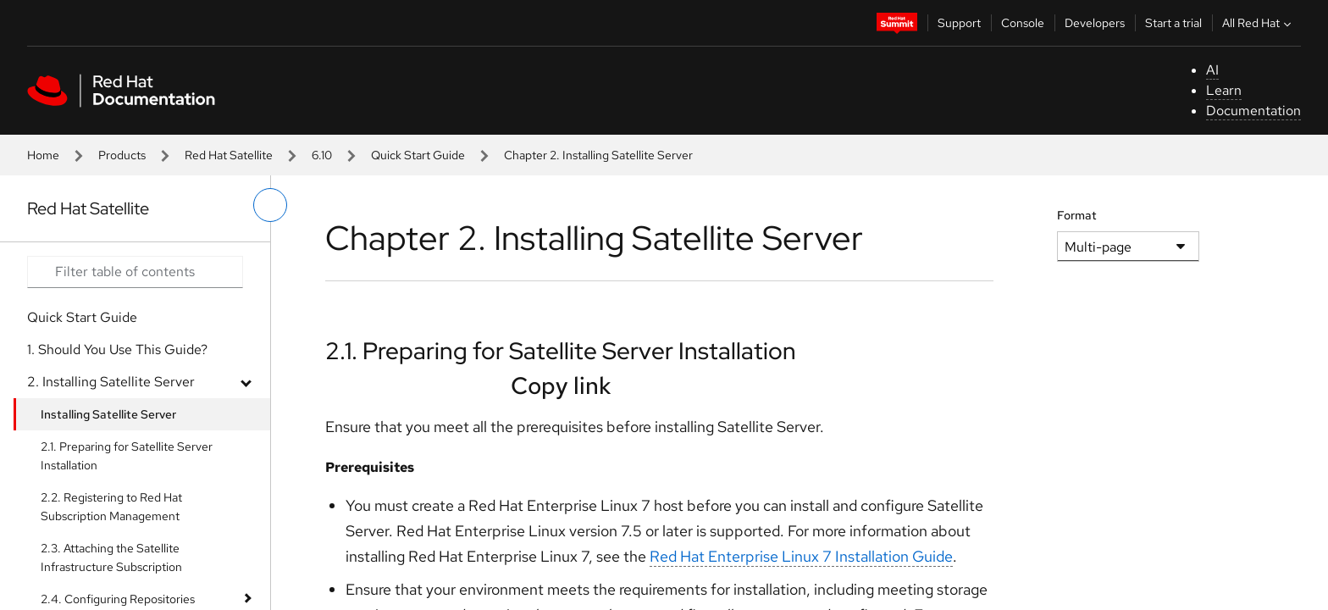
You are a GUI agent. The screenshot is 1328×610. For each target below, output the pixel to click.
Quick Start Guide (418, 155)
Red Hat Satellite (229, 155)
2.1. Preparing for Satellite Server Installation (127, 456)
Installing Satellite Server (108, 414)
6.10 (322, 155)
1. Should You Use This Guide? (117, 349)
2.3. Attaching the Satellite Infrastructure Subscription (111, 557)
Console (1022, 22)
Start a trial (1173, 22)
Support (959, 22)
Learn (1224, 90)
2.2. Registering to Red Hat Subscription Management (111, 507)
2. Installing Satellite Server (111, 382)
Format (1077, 215)
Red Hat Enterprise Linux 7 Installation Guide (801, 556)
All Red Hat (1258, 22)
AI (1212, 70)
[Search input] (135, 272)
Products (122, 155)
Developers (1095, 22)
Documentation (1253, 110)
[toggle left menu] (270, 205)
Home (43, 155)
